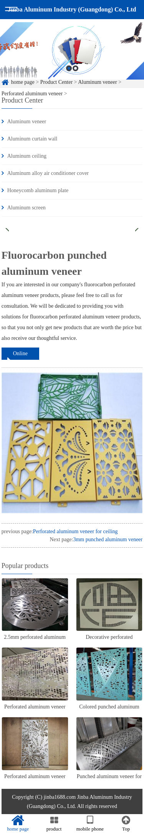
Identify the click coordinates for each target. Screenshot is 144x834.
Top (126, 824)
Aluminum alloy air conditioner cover (48, 173)
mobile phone (90, 824)
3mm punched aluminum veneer (107, 539)
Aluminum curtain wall (32, 139)
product (54, 824)
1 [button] (69, 71)
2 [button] (75, 71)
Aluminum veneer (26, 121)
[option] (72, 53)
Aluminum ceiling (26, 156)
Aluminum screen (26, 208)
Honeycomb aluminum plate (37, 190)
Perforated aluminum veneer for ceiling (75, 531)
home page (18, 824)
